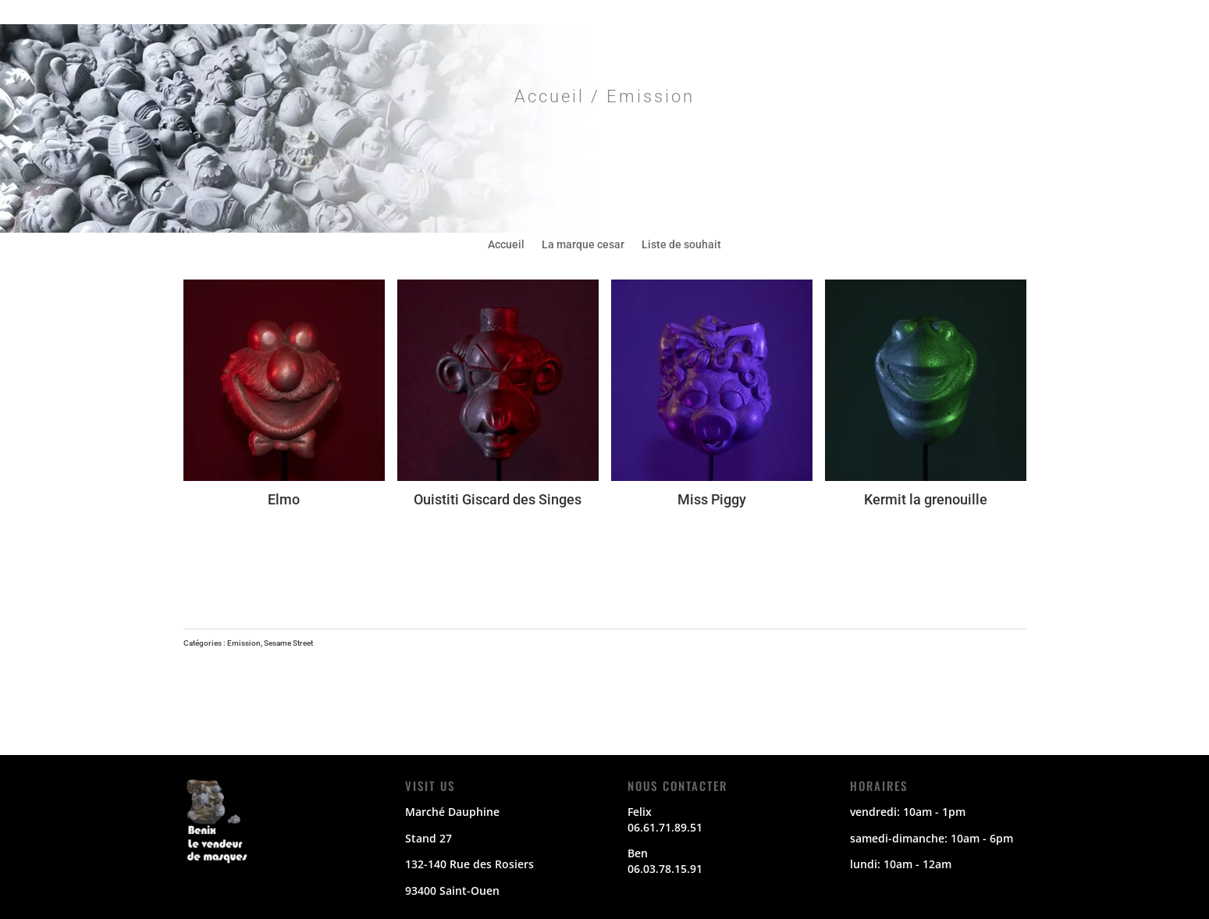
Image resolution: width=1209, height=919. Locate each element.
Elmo (284, 499)
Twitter (871, 13)
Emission (244, 643)
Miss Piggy (711, 499)
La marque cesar (583, 245)
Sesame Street (288, 643)
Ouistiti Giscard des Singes (497, 499)
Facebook (817, 13)
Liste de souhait (681, 245)
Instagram (926, 13)
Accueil (549, 96)
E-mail (980, 13)
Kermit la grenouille (925, 499)
